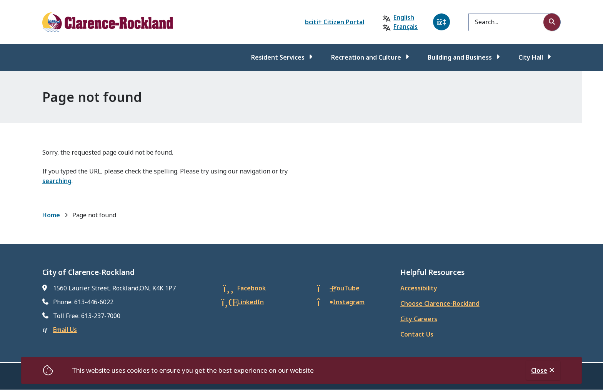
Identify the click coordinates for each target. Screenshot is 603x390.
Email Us (65, 329)
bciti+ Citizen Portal (334, 22)
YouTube (346, 288)
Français (405, 26)
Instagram (349, 302)
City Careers (418, 319)
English (403, 17)
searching (57, 181)
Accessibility (418, 288)
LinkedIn (250, 302)
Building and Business (460, 57)
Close (539, 370)
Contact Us (416, 334)
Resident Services (278, 57)
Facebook (251, 288)
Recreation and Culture (366, 57)
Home (51, 215)
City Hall (530, 57)
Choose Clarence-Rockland (440, 303)
